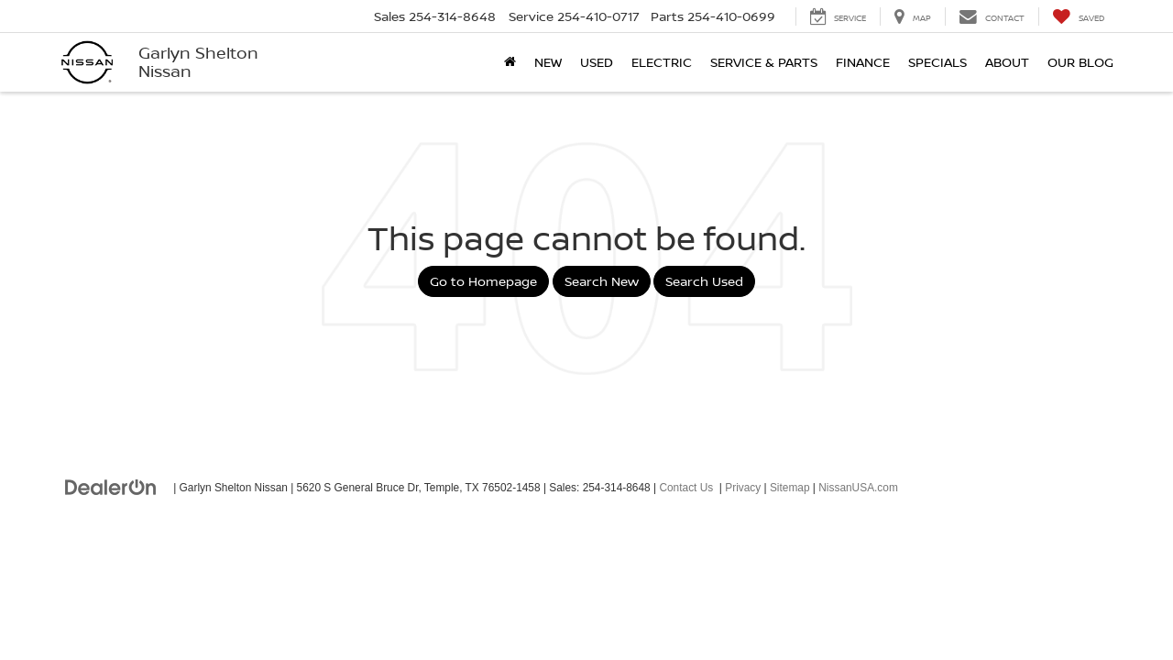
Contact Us (686, 487)
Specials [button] (937, 62)
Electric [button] (661, 62)
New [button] (548, 62)
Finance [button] (863, 62)
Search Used (704, 281)
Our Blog (1080, 62)
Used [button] (596, 62)
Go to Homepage (483, 281)
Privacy (743, 487)
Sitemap (790, 487)
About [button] (1007, 62)
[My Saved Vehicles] (1078, 16)
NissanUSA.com (858, 487)
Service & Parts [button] (763, 62)
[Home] (510, 62)
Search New (602, 281)
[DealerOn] (111, 486)
